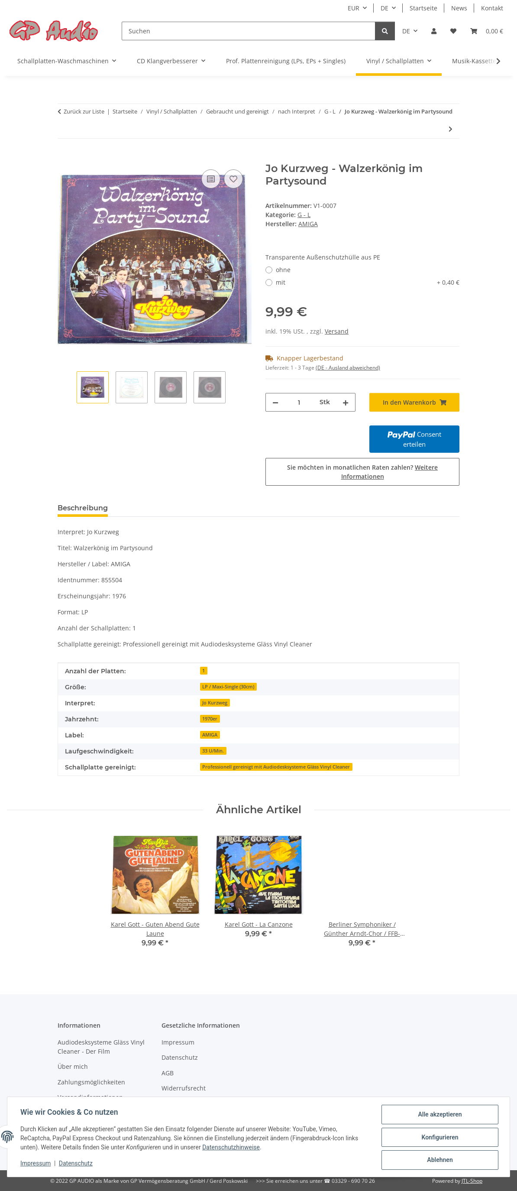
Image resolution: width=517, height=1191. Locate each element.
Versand (337, 331)
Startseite (423, 8)
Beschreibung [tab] (83, 508)
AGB (168, 1073)
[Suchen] (248, 31)
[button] (433, 31)
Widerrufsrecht (184, 1088)
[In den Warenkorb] (64, 157)
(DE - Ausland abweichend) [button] (348, 367)
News (459, 8)
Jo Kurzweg (214, 703)
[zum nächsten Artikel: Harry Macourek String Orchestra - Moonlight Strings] (450, 129)
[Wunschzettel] (453, 31)
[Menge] (298, 402)
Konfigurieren (438, 1137)
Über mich (73, 1066)
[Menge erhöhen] (345, 402)
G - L (303, 215)
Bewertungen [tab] (146, 508)
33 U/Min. (213, 751)
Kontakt (492, 8)
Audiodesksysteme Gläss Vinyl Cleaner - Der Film (101, 1046)
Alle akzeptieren (439, 1115)
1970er (209, 719)
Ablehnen (439, 1160)
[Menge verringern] (275, 402)
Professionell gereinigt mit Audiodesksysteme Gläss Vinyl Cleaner (276, 767)
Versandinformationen (90, 1097)
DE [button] (384, 8)
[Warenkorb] (486, 31)
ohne (283, 270)
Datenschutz (77, 1164)
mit (367, 282)
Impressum (36, 1164)
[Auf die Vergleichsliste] (210, 178)
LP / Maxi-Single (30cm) (228, 687)
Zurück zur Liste (84, 111)
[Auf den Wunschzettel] (233, 178)
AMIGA (209, 735)
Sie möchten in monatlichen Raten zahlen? (362, 471)
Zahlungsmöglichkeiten (91, 1082)
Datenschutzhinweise (232, 1148)
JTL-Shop (472, 1181)
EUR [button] (353, 8)
